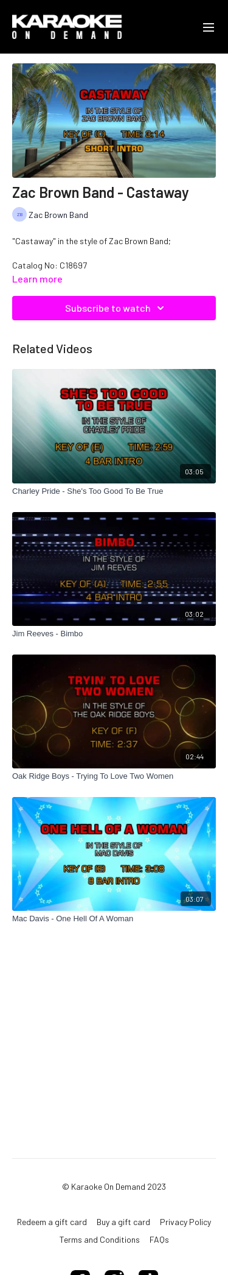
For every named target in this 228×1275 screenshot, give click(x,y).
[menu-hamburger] (208, 27)
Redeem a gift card (52, 1222)
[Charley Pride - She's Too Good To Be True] (114, 491)
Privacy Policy (185, 1222)
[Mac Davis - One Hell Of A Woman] (114, 919)
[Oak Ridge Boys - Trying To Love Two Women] (114, 776)
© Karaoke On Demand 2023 (114, 1186)
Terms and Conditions (100, 1239)
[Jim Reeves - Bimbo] (114, 634)
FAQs (159, 1239)
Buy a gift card (123, 1222)
